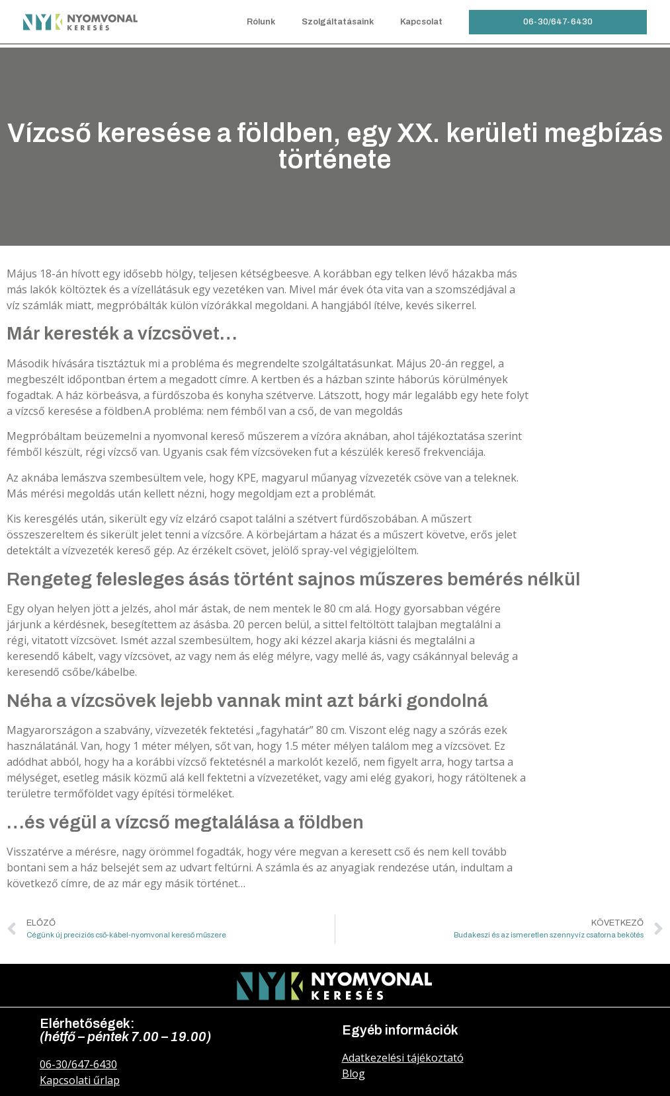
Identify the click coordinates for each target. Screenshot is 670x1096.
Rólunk (261, 21)
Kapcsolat (421, 21)
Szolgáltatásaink (338, 21)
